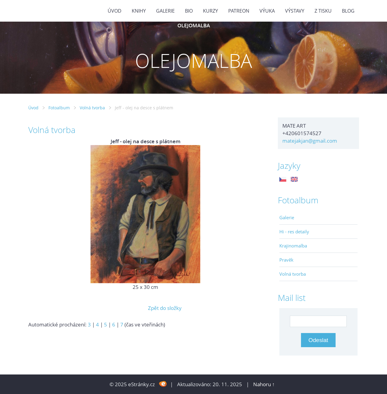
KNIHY (139, 11)
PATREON (238, 11)
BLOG (348, 11)
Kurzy (210, 11)
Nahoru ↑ (264, 384)
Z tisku (323, 11)
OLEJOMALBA (193, 25)
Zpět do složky (165, 308)
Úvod (114, 11)
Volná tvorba (92, 108)
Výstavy (294, 11)
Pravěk (286, 260)
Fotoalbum (59, 108)
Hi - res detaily (294, 232)
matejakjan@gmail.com (309, 140)
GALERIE (165, 11)
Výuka (267, 11)
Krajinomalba (293, 246)
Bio (189, 11)
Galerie (286, 217)
